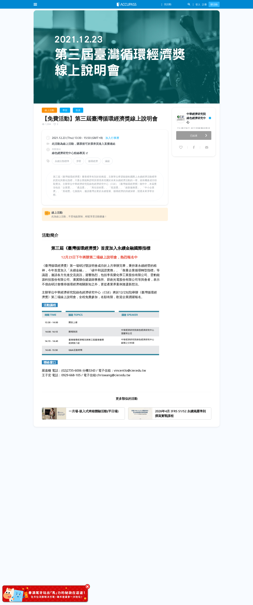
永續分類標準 (62, 161)
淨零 (78, 161)
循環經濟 (93, 161)
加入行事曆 (112, 138)
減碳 (107, 161)
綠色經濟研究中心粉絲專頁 (70, 153)
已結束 (199, 131)
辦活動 (214, 4)
